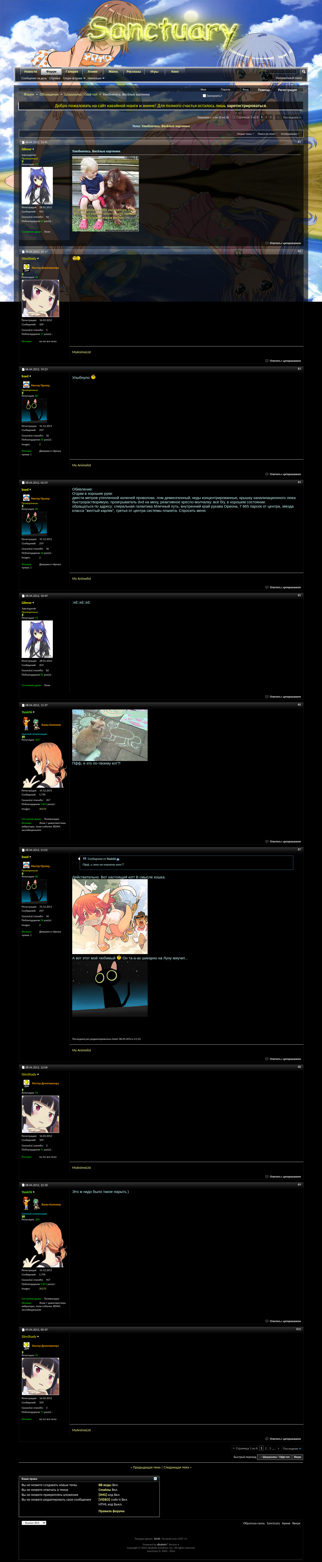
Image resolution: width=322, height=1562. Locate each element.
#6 (299, 704)
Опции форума (72, 78)
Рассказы (134, 71)
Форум (51, 71)
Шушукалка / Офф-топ (80, 94)
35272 (42, 809)
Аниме (93, 71)
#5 (299, 595)
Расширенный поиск (289, 77)
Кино (175, 71)
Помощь (264, 90)
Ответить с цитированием (283, 243)
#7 (299, 849)
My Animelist (81, 465)
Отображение (289, 134)
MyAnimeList (81, 352)
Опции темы (244, 134)
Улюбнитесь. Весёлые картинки (166, 126)
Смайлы (105, 1490)
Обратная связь (254, 1523)
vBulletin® (162, 1544)
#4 (299, 482)
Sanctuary (273, 1523)
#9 (299, 1184)
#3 (299, 369)
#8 (299, 1067)
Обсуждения (49, 94)
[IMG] (103, 1495)
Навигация (94, 78)
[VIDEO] (104, 1499)
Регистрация (287, 90)
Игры (154, 71)
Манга (113, 71)
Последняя (292, 117)
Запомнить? (212, 95)
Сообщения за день (34, 78)
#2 (299, 251)
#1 (299, 142)
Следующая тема (176, 1467)
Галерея (72, 71)
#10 (298, 1329)
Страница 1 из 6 (247, 117)
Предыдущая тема (146, 1467)
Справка (54, 78)
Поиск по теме (266, 134)
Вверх (297, 1457)
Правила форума (112, 1511)
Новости (30, 71)
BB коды (105, 1485)
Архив (286, 1523)
